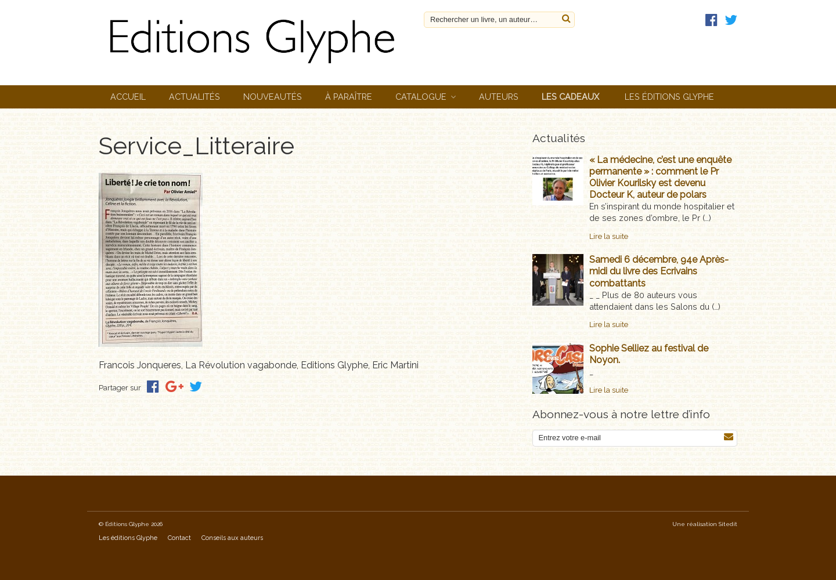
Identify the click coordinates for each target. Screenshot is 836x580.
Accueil (128, 97)
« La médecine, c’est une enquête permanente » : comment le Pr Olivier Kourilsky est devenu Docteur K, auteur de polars (660, 177)
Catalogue (420, 97)
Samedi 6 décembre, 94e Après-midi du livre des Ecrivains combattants (659, 271)
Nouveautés (272, 97)
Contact (179, 538)
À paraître (348, 97)
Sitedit (728, 524)
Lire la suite (608, 236)
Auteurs (498, 97)
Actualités (194, 97)
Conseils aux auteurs (232, 538)
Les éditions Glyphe (669, 97)
